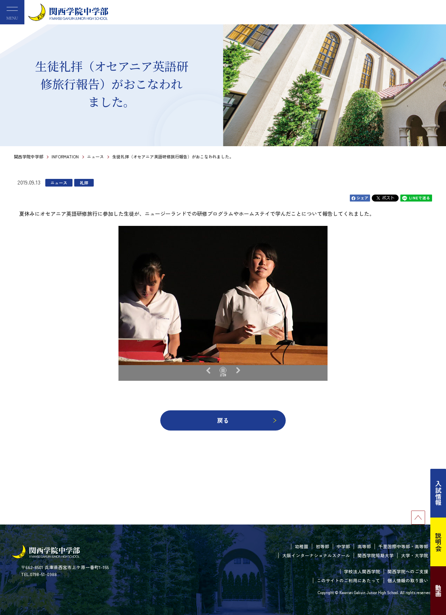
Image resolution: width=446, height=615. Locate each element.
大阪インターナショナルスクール (316, 555)
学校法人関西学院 (362, 571)
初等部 (322, 546)
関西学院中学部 (28, 156)
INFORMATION (65, 156)
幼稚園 (301, 546)
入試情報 (438, 493)
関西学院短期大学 (375, 555)
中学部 (343, 546)
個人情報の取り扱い (407, 580)
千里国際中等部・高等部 (403, 546)
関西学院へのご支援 (407, 571)
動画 (438, 590)
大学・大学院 (414, 555)
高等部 (364, 546)
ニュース (95, 156)
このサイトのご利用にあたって (348, 580)
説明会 (438, 542)
